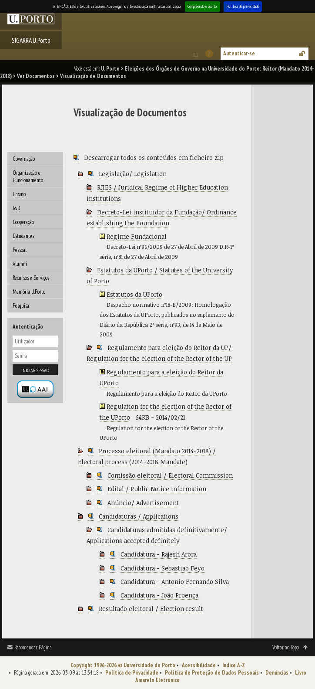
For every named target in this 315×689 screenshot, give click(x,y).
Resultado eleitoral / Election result (151, 608)
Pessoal (20, 250)
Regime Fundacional (137, 236)
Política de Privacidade (131, 672)
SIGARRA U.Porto (31, 40)
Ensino (19, 194)
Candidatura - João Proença (159, 595)
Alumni (20, 264)
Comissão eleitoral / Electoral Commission (170, 475)
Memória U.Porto (29, 291)
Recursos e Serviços (31, 278)
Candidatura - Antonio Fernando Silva (175, 581)
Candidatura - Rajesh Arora (159, 554)
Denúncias (276, 672)
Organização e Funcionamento (28, 176)
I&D (16, 208)
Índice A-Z (233, 665)
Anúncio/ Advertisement (143, 503)
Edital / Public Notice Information (156, 489)
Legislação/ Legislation (133, 174)
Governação (24, 159)
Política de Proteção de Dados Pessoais (212, 672)
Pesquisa (21, 305)
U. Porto (110, 68)
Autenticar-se (239, 53)
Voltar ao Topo (285, 647)
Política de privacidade (242, 6)
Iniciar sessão (35, 370)
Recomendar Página (33, 647)
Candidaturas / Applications (138, 516)
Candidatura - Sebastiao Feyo (162, 568)
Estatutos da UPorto (134, 294)
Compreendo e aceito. (203, 6)
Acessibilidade (199, 665)
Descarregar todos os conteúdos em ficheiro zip (154, 157)
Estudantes (23, 236)
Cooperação (23, 222)
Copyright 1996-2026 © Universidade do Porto (122, 665)
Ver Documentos (36, 76)
